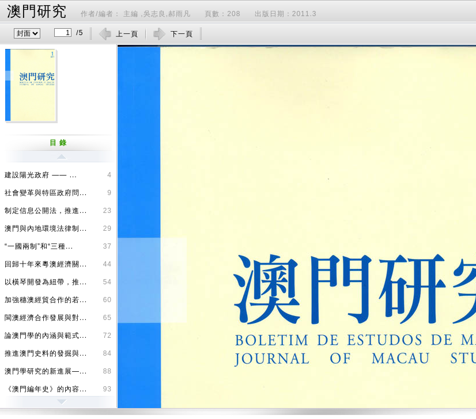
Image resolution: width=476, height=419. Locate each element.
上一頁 (127, 34)
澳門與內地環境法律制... (58, 226)
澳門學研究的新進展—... (58, 369)
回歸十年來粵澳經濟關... (58, 262)
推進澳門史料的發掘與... (58, 351)
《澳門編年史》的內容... (58, 387)
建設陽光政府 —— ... (58, 173)
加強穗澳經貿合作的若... (58, 298)
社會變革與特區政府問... (58, 191)
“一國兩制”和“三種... (58, 244)
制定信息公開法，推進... (58, 208)
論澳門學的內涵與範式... (58, 333)
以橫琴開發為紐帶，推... (58, 280)
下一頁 (182, 34)
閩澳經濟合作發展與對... (58, 316)
